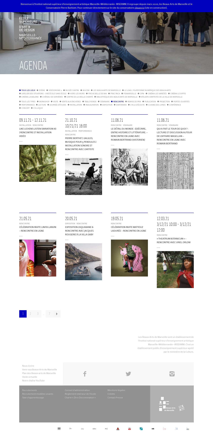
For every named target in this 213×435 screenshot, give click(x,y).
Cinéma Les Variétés (157, 94)
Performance (28, 105)
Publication (150, 102)
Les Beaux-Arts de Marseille (107, 90)
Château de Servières (52, 97)
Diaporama (121, 105)
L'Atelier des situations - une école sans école (43, 94)
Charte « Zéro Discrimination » (80, 398)
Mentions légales (116, 390)
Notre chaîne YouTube (33, 381)
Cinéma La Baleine (30, 97)
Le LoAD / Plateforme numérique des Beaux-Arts (147, 90)
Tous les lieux (28, 90)
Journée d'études (58, 105)
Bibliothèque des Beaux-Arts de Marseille (117, 97)
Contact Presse (115, 398)
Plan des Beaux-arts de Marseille (39, 373)
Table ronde (90, 102)
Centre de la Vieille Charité (80, 97)
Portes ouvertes (182, 102)
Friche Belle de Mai (97, 94)
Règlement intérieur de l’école (80, 394)
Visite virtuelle (29, 377)
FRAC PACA (115, 94)
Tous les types (28, 102)
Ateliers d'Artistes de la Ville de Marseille (161, 97)
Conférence (175, 105)
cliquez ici (140, 8)
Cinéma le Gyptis (178, 94)
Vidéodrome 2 (55, 90)
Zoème (42, 90)
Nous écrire (28, 366)
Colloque (38, 108)
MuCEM (86, 90)
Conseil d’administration (77, 390)
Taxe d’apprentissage (33, 398)
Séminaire (105, 102)
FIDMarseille (130, 94)
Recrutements (29, 390)
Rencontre (118, 102)
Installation (76, 105)
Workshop (44, 102)
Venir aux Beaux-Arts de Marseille (39, 370)
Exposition (107, 105)
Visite (55, 102)
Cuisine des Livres (157, 105)
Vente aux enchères (71, 102)
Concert (25, 108)
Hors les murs (77, 94)
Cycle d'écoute (137, 105)
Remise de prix (134, 102)
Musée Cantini (72, 90)
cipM (142, 94)
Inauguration (92, 105)
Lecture (42, 105)
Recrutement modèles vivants (37, 394)
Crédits (111, 394)
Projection (165, 102)
